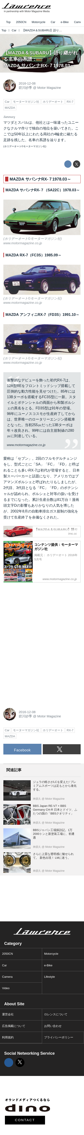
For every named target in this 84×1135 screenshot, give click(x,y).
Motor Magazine (49, 87)
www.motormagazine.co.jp (22, 243)
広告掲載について (13, 1026)
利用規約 (8, 1037)
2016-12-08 (27, 83)
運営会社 (8, 1014)
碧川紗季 (25, 87)
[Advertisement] (37, 614)
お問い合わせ (53, 1026)
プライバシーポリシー (58, 1037)
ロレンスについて (55, 1014)
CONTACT (25, 1120)
